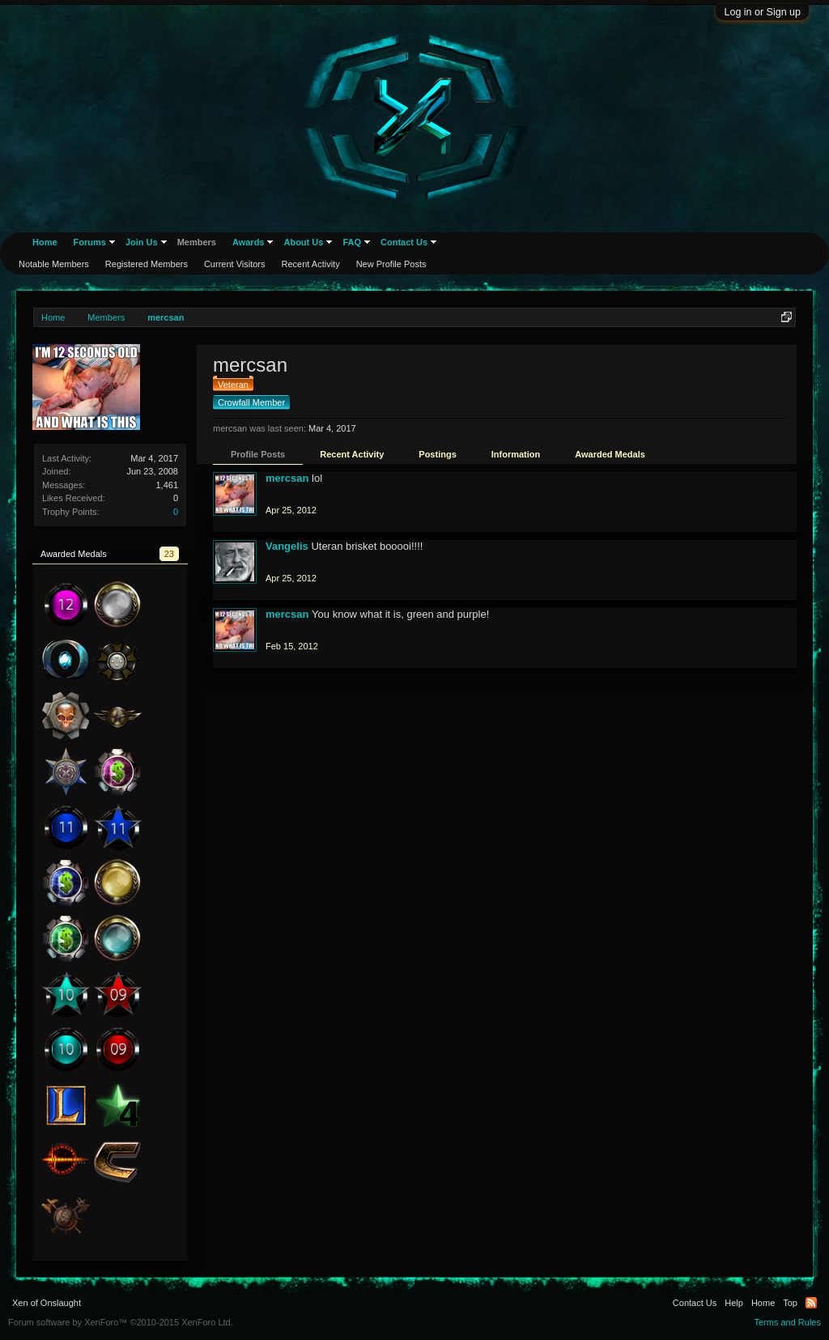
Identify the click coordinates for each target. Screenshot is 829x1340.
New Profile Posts (391, 264)
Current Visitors (235, 264)
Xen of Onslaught (46, 1303)
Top (790, 1303)
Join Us (141, 242)
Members (196, 242)
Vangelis (287, 546)
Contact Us (403, 242)
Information (516, 454)
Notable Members (54, 264)
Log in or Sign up (762, 12)
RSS (811, 1302)
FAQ (351, 242)
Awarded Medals (610, 454)
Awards (248, 242)
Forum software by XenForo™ (120, 1322)
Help (734, 1303)
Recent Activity (352, 454)
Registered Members (146, 264)
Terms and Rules (787, 1322)
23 (169, 554)
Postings (437, 454)
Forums (90, 242)
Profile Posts (258, 454)
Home (44, 242)
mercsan (287, 478)
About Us (303, 242)
